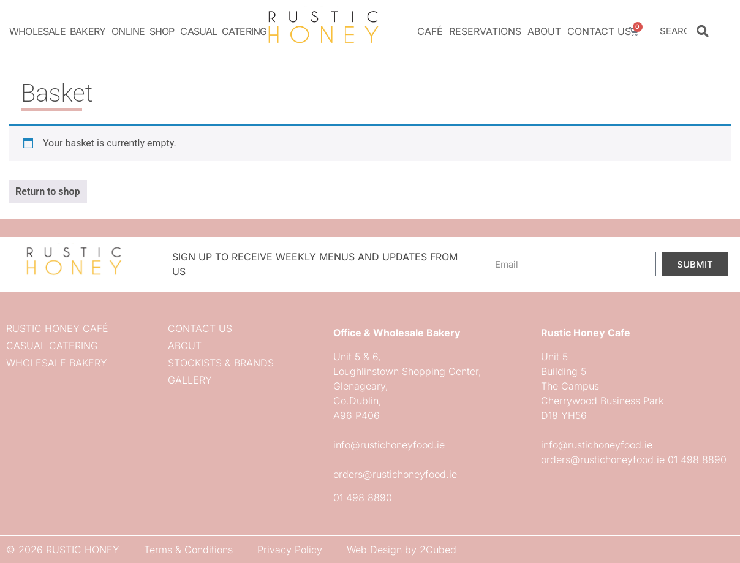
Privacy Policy (289, 549)
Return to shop (47, 191)
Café (430, 31)
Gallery (190, 380)
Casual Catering (223, 31)
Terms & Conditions (188, 549)
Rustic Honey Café (57, 328)
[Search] (702, 31)
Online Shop (142, 31)
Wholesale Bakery (57, 31)
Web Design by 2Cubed (401, 549)
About (544, 31)
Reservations (485, 31)
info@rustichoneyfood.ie (389, 445)
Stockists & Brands (221, 363)
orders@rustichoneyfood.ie (395, 474)
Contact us (599, 31)
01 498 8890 (362, 497)
